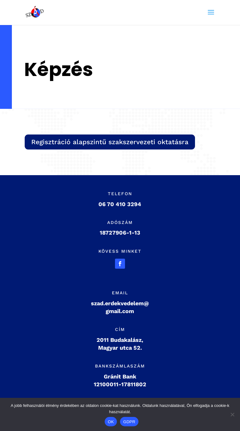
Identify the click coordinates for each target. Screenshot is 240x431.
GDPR (129, 421)
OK (111, 421)
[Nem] (232, 414)
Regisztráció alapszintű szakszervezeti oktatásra (109, 142)
